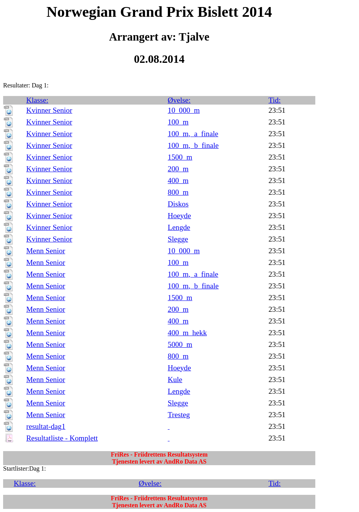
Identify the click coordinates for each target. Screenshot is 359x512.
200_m (178, 169)
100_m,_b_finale (193, 145)
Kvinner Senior (49, 110)
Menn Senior (45, 251)
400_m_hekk (187, 333)
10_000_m (184, 110)
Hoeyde (179, 216)
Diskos (178, 204)
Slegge (178, 239)
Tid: (274, 100)
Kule (175, 379)
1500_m (180, 157)
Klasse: (37, 100)
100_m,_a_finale (193, 134)
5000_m (180, 344)
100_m (178, 122)
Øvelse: (179, 100)
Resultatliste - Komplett (62, 438)
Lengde (179, 227)
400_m (178, 180)
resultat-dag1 (45, 426)
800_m (178, 192)
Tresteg (179, 415)
